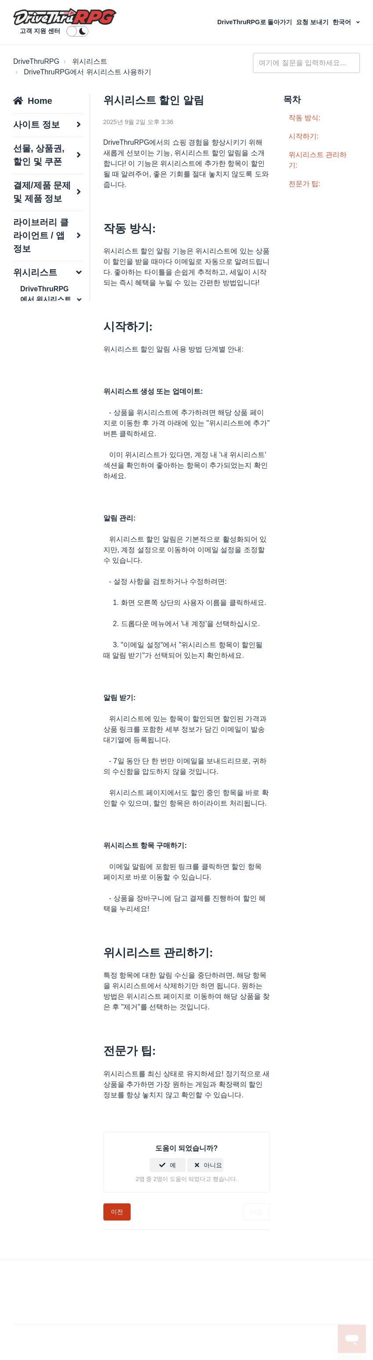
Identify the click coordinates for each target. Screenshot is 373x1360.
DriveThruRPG (36, 61)
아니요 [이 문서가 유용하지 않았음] (213, 1165)
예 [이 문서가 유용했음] (173, 1165)
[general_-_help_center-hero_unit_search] (306, 63)
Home (40, 101)
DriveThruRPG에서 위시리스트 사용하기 (87, 72)
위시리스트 (89, 61)
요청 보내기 (313, 22)
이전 (117, 1211)
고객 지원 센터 (40, 30)
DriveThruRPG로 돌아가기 (255, 22)
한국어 (343, 22)
